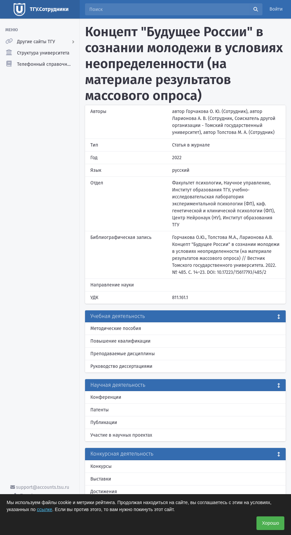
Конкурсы (101, 466)
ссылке (44, 509)
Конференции (105, 397)
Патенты (99, 410)
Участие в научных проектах (121, 435)
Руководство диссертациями (121, 366)
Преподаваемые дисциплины (122, 354)
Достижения (103, 491)
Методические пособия (115, 328)
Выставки (100, 479)
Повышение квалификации (120, 341)
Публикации (103, 422)
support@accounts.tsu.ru (39, 487)
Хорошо (270, 523)
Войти (276, 9)
